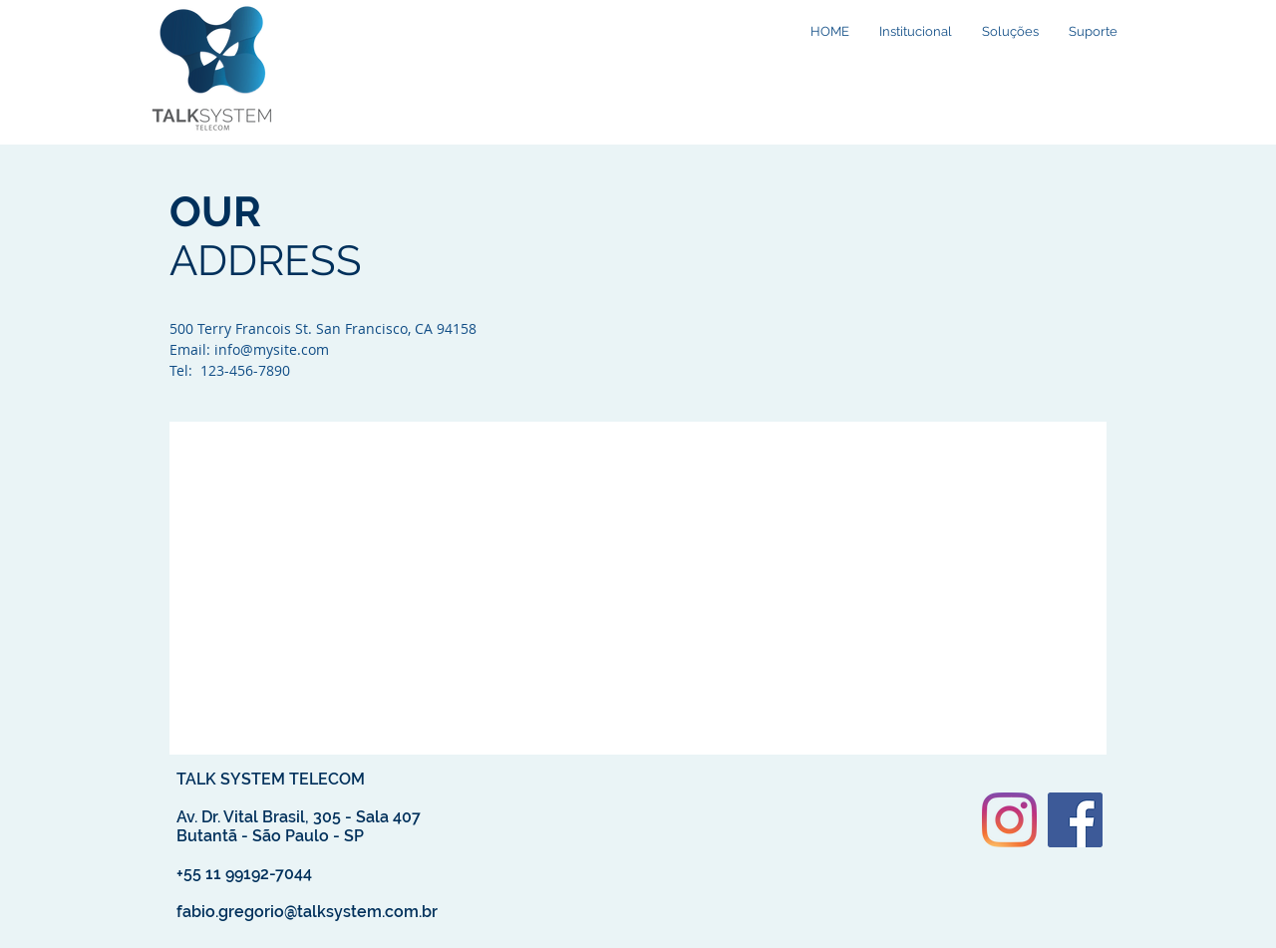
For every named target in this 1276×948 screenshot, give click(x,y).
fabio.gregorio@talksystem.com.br (307, 911)
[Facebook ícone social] (1075, 819)
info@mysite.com (271, 349)
